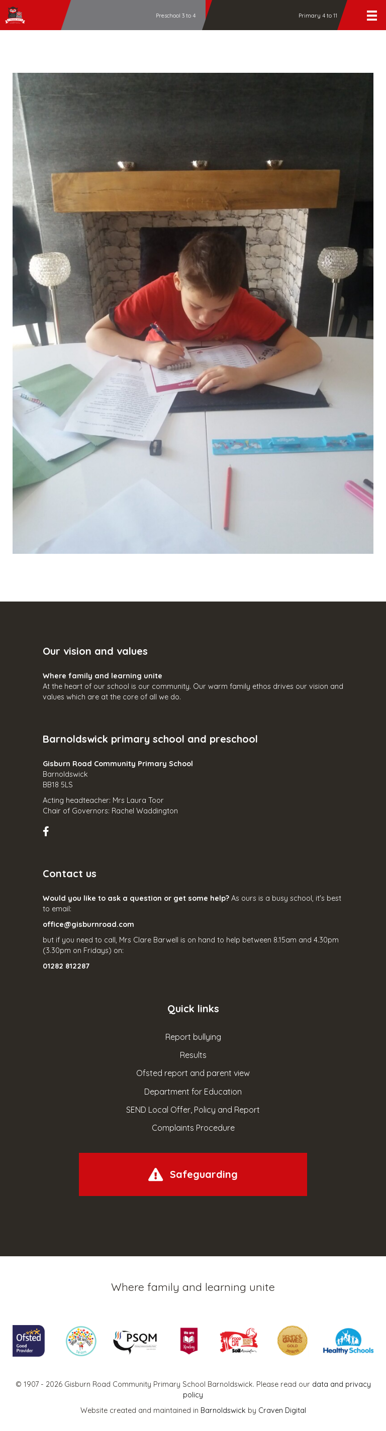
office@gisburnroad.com (88, 924)
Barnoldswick (223, 1410)
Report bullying (193, 1037)
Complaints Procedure (193, 1128)
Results (193, 1055)
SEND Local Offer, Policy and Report (193, 1110)
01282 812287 (66, 966)
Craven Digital (282, 1410)
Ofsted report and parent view (193, 1073)
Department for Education (193, 1092)
